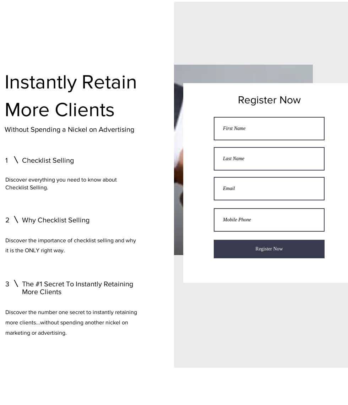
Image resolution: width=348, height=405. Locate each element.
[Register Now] (269, 249)
